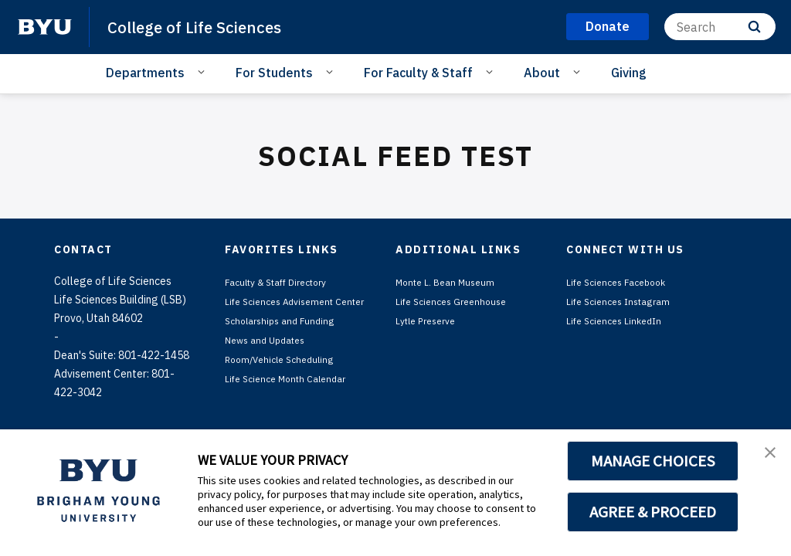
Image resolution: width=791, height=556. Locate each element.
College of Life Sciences (208, 26)
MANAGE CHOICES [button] (653, 461)
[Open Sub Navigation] (203, 72)
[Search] (720, 26)
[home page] (45, 27)
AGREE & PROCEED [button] (653, 512)
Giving (629, 72)
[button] (765, 457)
